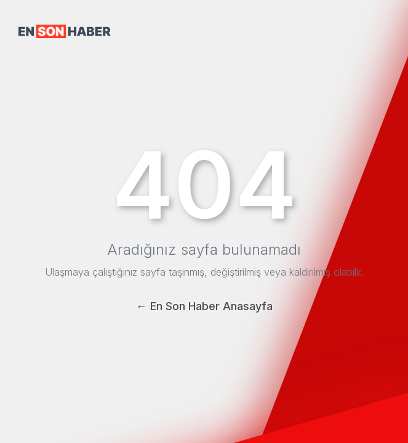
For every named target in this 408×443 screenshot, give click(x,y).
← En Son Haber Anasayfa (204, 306)
